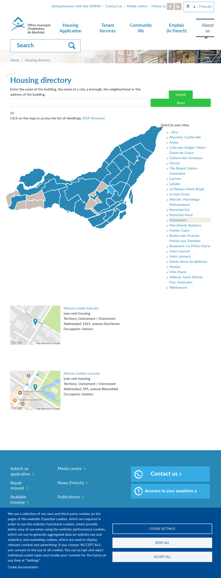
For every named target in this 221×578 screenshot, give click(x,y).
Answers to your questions (164, 491)
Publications (69, 496)
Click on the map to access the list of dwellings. (57, 115)
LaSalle (174, 184)
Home (14, 60)
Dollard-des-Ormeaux (185, 158)
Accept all (162, 557)
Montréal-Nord (181, 215)
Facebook (170, 6)
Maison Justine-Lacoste (81, 373)
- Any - (174, 132)
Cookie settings (162, 528)
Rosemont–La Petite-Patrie (189, 246)
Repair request (17, 485)
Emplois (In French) (176, 27)
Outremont (177, 220)
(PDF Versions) (94, 118)
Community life (141, 27)
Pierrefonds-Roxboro (185, 225)
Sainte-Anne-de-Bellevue (188, 261)
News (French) (71, 482)
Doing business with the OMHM (76, 6)
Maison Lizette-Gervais (81, 308)
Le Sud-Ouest (179, 194)
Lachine (175, 178)
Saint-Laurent (179, 251)
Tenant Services (107, 27)
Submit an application (20, 471)
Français (205, 6)
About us (207, 27)
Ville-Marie (177, 272)
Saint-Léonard (180, 256)
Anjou (173, 142)
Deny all (162, 543)
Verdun (174, 266)
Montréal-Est (179, 209)
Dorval (174, 163)
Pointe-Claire (179, 230)
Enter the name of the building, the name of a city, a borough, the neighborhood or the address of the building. (75, 91)
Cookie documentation (23, 567)
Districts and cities (175, 125)
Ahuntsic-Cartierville (185, 137)
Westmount (178, 287)
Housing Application (70, 27)
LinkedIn (178, 6)
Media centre (137, 6)
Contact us (114, 6)
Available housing (18, 499)
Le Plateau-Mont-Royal (186, 189)
